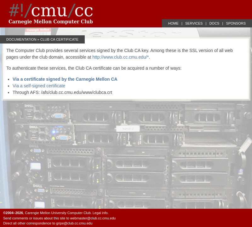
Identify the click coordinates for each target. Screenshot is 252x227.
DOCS (214, 23)
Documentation (21, 39)
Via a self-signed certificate (39, 85)
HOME (173, 23)
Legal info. (101, 213)
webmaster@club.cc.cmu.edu (93, 218)
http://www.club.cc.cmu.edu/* (120, 57)
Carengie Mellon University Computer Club (57, 213)
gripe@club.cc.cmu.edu (74, 223)
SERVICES (194, 23)
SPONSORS (236, 23)
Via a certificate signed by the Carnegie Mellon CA (65, 79)
